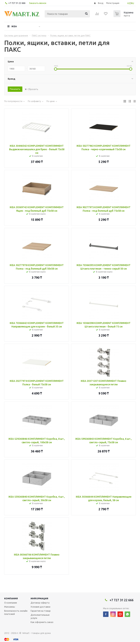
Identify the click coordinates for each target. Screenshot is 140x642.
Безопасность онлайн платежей (15, 612)
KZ (129, 3)
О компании (10, 602)
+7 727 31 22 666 (16, 3)
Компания (11, 598)
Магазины (9, 606)
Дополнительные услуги (40, 616)
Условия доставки (40, 606)
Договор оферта (40, 602)
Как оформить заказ (42, 622)
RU (132, 3)
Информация (39, 598)
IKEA (14, 26)
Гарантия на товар (41, 611)
